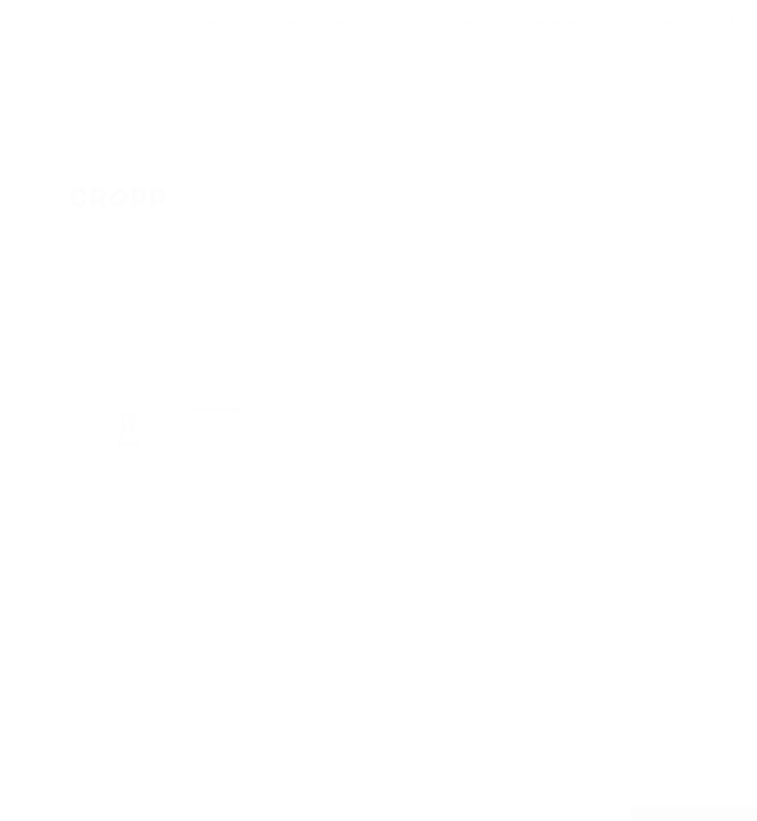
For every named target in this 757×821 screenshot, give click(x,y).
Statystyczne (216, 410)
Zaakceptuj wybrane (535, 518)
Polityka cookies (261, 472)
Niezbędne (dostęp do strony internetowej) (269, 374)
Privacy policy (206, 472)
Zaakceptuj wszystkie (433, 518)
